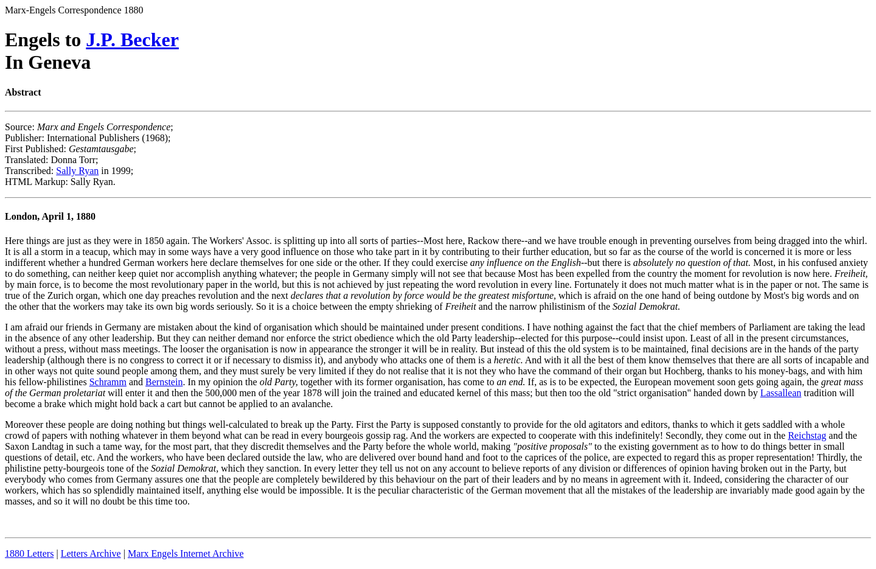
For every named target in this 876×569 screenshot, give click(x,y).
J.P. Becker (132, 40)
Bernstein (163, 382)
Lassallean (781, 393)
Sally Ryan (77, 171)
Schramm (108, 382)
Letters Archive (91, 553)
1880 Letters (29, 553)
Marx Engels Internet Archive (186, 553)
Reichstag (807, 435)
